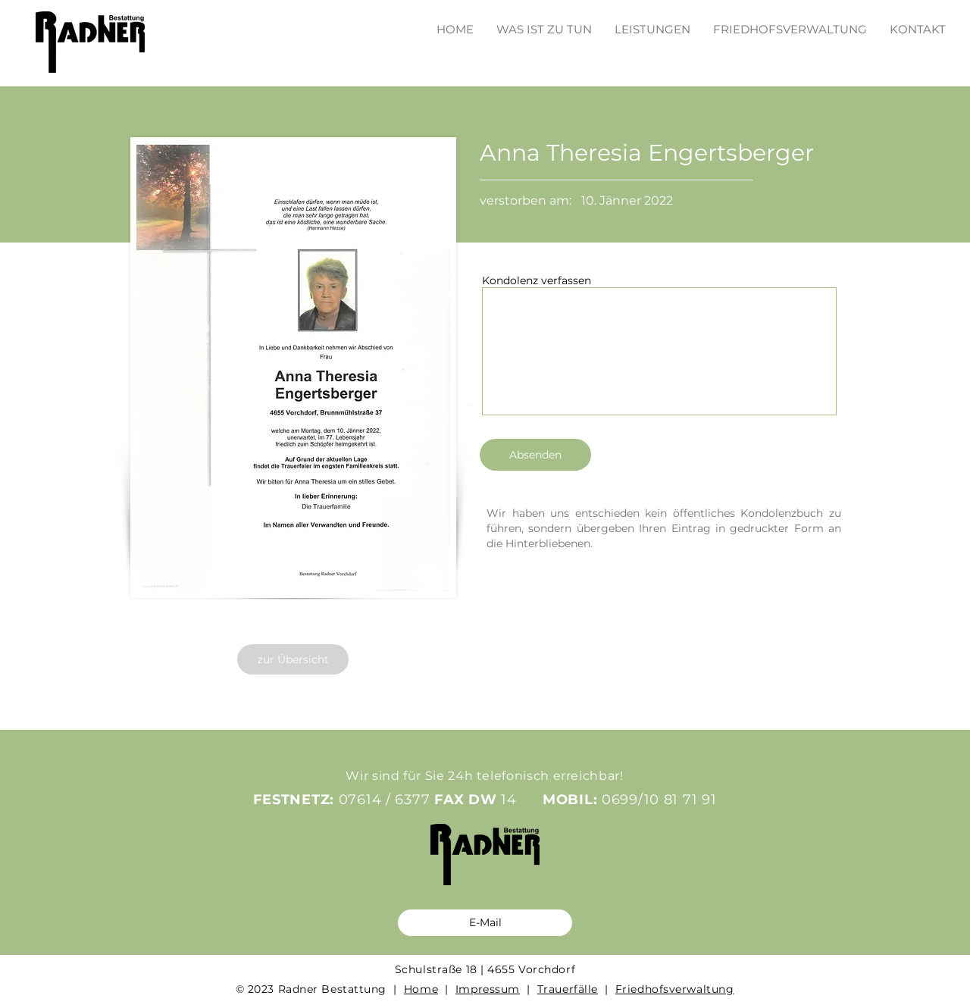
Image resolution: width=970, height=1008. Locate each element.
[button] (652, 22)
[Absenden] (535, 455)
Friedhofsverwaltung (674, 989)
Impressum (487, 989)
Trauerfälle (567, 989)
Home (421, 989)
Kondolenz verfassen (536, 280)
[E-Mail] (485, 922)
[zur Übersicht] (293, 659)
